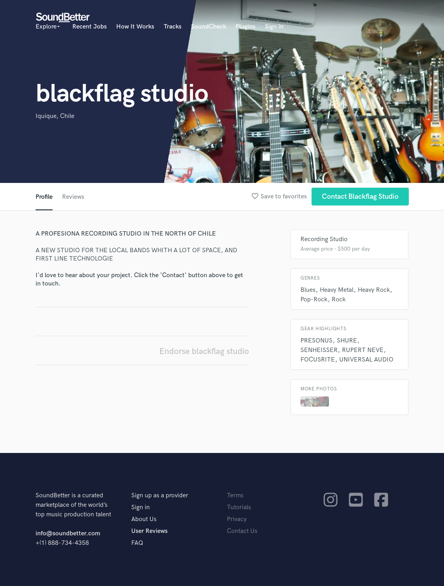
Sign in (274, 26)
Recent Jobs (89, 26)
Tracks (172, 26)
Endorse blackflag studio (204, 351)
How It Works (135, 26)
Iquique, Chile (55, 116)
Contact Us (242, 531)
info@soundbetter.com (68, 533)
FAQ (137, 543)
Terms (235, 495)
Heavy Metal (336, 290)
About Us (144, 519)
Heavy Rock (374, 290)
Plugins (245, 26)
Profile (44, 197)
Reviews (73, 197)
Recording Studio (324, 239)
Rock (339, 299)
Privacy (237, 519)
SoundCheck (208, 26)
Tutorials (239, 507)
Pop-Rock (313, 299)
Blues (308, 290)
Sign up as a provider (159, 495)
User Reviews (149, 531)
